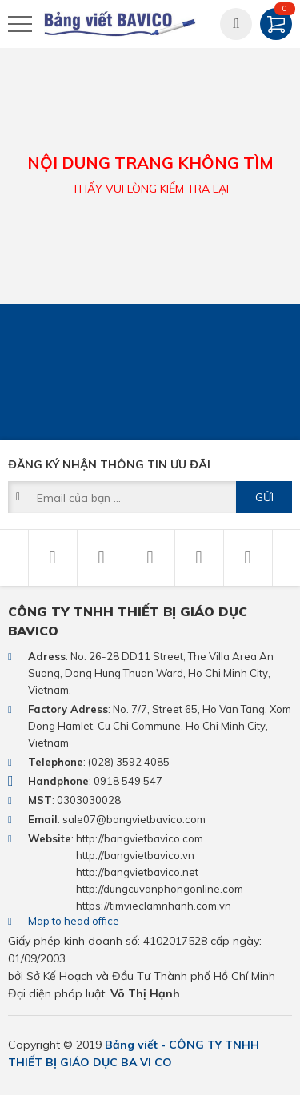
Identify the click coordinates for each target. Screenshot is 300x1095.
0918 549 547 (128, 780)
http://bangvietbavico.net (137, 872)
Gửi (264, 497)
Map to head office (73, 920)
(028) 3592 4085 (129, 761)
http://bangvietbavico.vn (135, 855)
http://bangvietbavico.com (139, 838)
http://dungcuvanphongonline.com (159, 888)
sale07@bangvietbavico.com (134, 819)
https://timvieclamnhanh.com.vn (153, 905)
